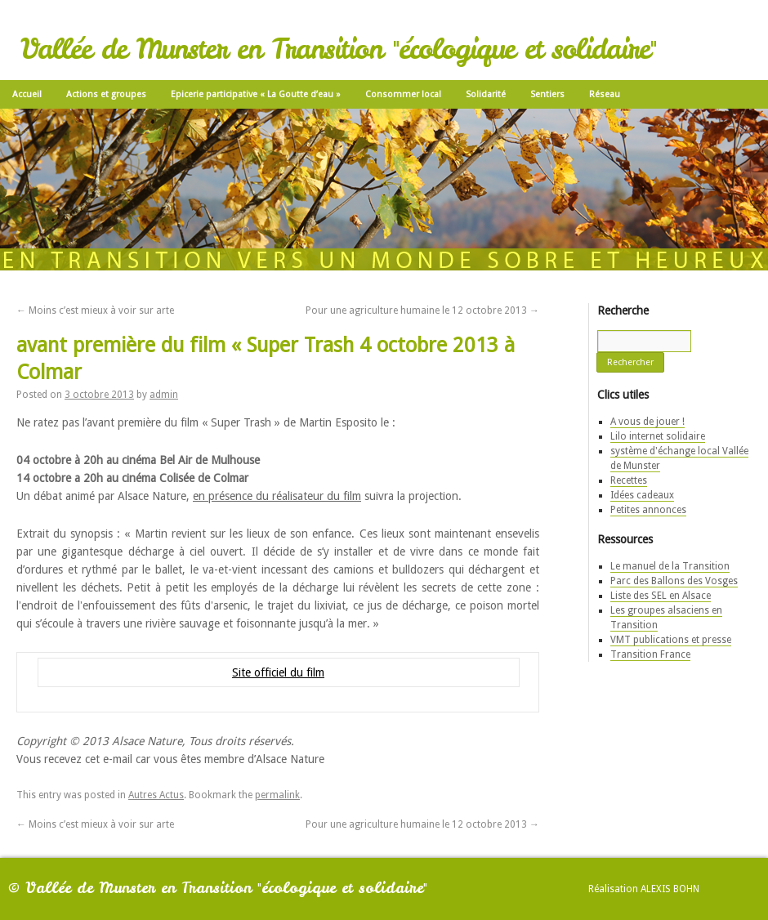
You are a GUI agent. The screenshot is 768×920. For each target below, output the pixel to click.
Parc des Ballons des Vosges (674, 581)
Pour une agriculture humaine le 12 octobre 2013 (422, 310)
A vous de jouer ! (647, 421)
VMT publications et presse (670, 639)
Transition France (650, 654)
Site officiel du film (278, 672)
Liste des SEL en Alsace (660, 595)
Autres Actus (156, 795)
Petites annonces (648, 510)
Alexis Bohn (670, 889)
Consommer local (403, 94)
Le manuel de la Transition (670, 566)
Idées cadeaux (642, 495)
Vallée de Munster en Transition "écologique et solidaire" (338, 49)
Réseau (604, 94)
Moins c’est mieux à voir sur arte (95, 310)
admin (164, 394)
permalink (277, 795)
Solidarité (486, 94)
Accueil (27, 94)
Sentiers (547, 94)
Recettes (628, 480)
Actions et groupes (106, 94)
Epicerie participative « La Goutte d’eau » (256, 94)
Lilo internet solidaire (657, 436)
